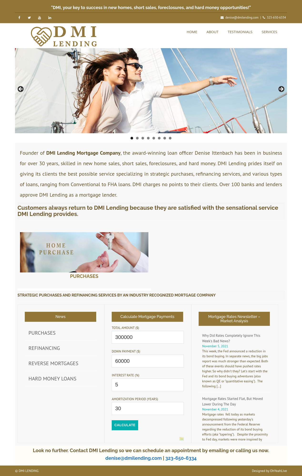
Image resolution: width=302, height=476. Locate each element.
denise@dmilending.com (241, 17)
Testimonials (240, 31)
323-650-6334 (276, 17)
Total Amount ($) (125, 328)
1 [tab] (132, 138)
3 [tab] (142, 138)
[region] (151, 90)
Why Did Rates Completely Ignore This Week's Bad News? (231, 338)
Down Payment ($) (126, 351)
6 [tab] (159, 138)
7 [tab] (164, 138)
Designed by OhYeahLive (269, 471)
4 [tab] (148, 138)
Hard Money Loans (52, 378)
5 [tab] (153, 138)
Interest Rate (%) (125, 375)
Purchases (84, 276)
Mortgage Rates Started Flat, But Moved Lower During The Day (232, 401)
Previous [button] (21, 89)
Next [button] (281, 89)
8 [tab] (170, 138)
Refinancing (44, 348)
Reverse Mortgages (53, 363)
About (212, 31)
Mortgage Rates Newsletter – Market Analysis (234, 318)
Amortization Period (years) (135, 399)
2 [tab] (137, 138)
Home (192, 31)
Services (269, 31)
